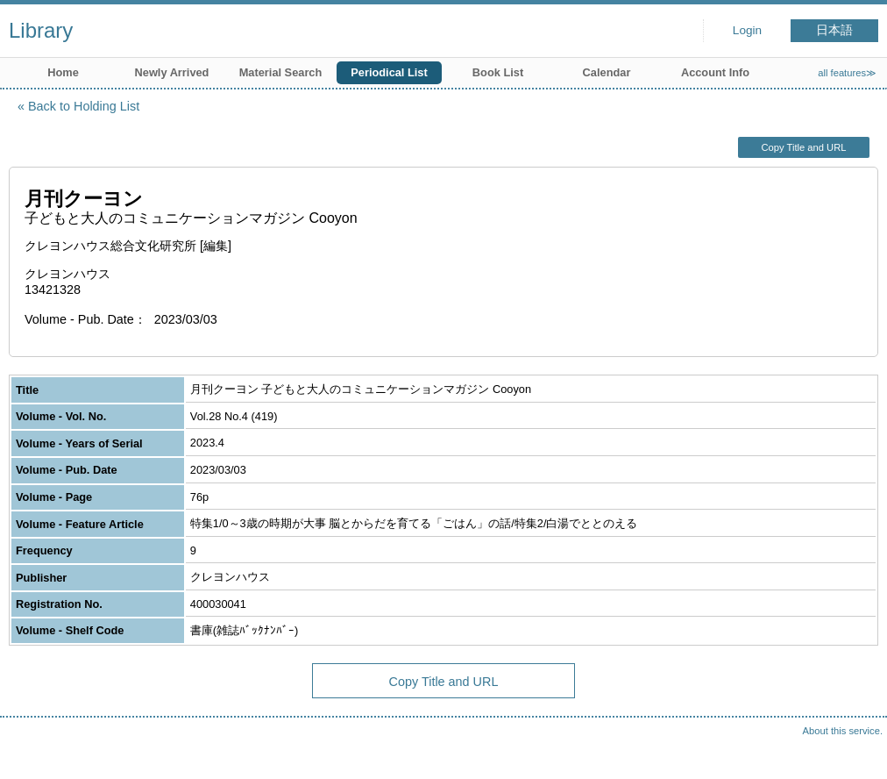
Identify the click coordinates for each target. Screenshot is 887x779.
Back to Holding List (83, 106)
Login (747, 30)
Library (41, 30)
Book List (497, 72)
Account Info (715, 72)
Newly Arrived (172, 72)
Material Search (281, 72)
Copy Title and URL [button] (803, 147)
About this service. (843, 730)
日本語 (834, 30)
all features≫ (847, 73)
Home (63, 72)
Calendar (607, 72)
